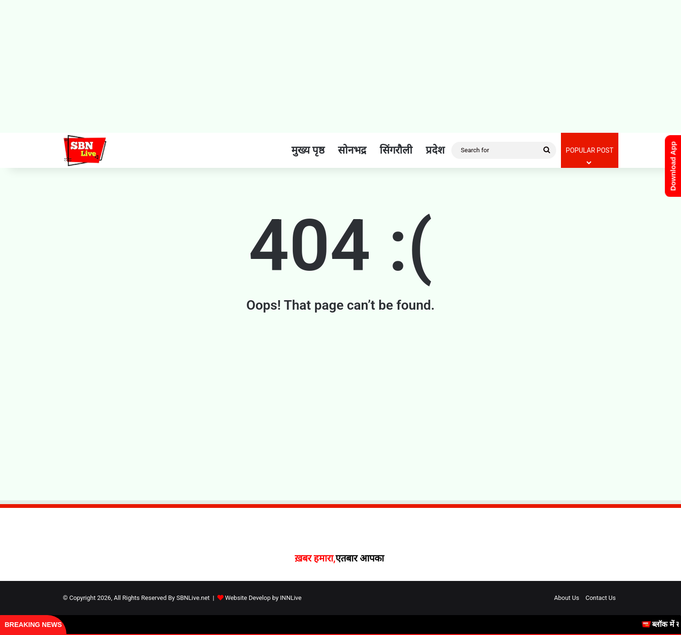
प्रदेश (435, 150)
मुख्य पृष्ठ (308, 150)
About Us (566, 597)
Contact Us (601, 597)
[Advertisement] (340, 66)
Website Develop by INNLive (263, 597)
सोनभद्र (352, 150)
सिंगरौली (396, 150)
